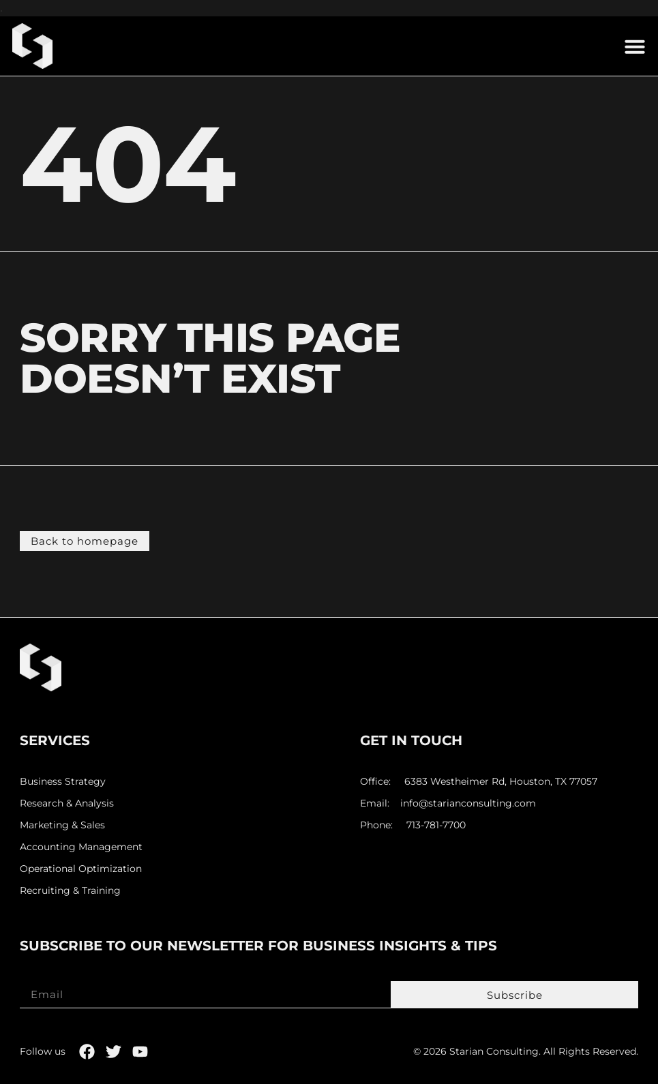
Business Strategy (63, 781)
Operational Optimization (81, 869)
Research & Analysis (67, 803)
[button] (634, 46)
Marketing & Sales (62, 825)
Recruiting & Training (70, 891)
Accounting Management (81, 847)
